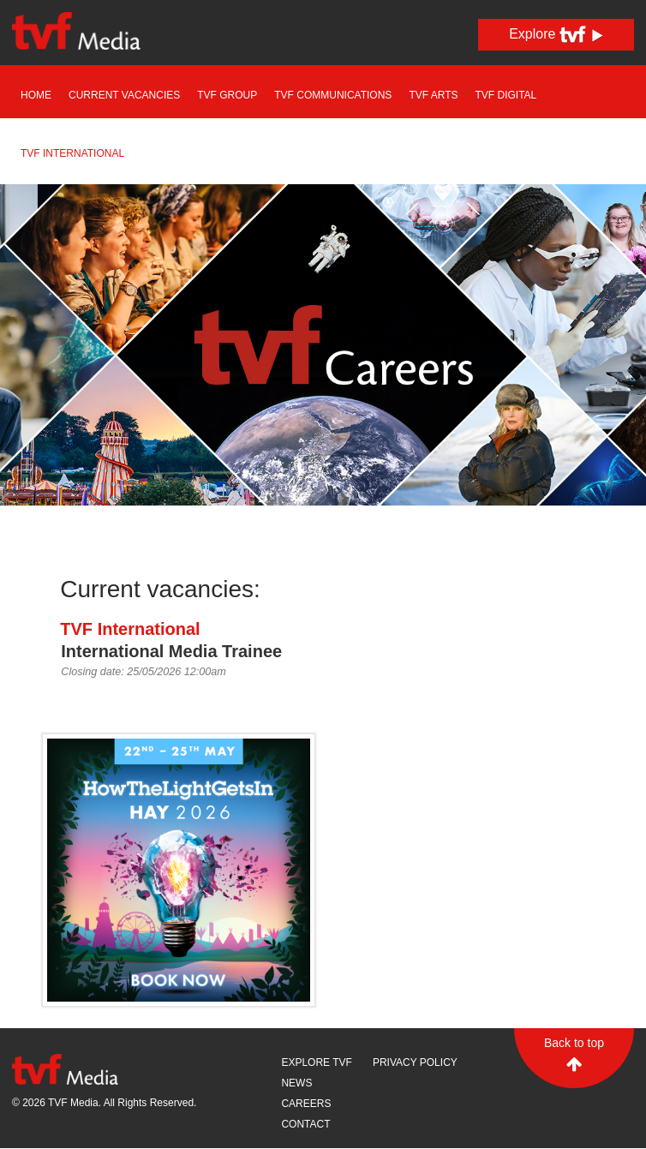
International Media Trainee (171, 651)
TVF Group (227, 95)
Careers (306, 1104)
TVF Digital (506, 95)
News (296, 1083)
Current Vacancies (124, 95)
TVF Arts (433, 95)
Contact (305, 1124)
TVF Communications (333, 95)
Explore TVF (316, 1062)
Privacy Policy (415, 1062)
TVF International (72, 153)
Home (36, 95)
